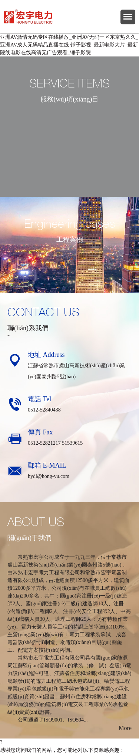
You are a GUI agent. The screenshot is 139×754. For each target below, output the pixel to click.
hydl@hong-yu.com (48, 476)
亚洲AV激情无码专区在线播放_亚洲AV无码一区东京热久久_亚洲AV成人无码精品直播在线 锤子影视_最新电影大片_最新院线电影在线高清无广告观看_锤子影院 (69, 44)
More (125, 728)
